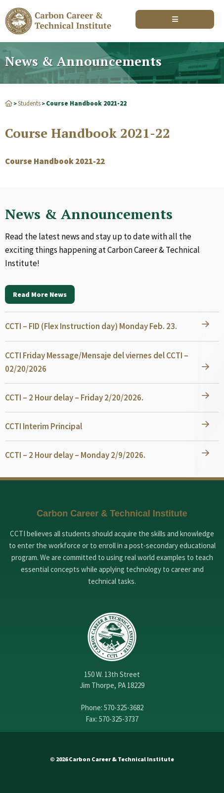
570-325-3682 (123, 707)
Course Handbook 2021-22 (55, 161)
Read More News (40, 294)
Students (29, 103)
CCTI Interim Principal (43, 426)
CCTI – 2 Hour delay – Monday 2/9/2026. (75, 455)
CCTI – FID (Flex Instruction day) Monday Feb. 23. (91, 326)
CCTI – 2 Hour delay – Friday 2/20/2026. (74, 397)
